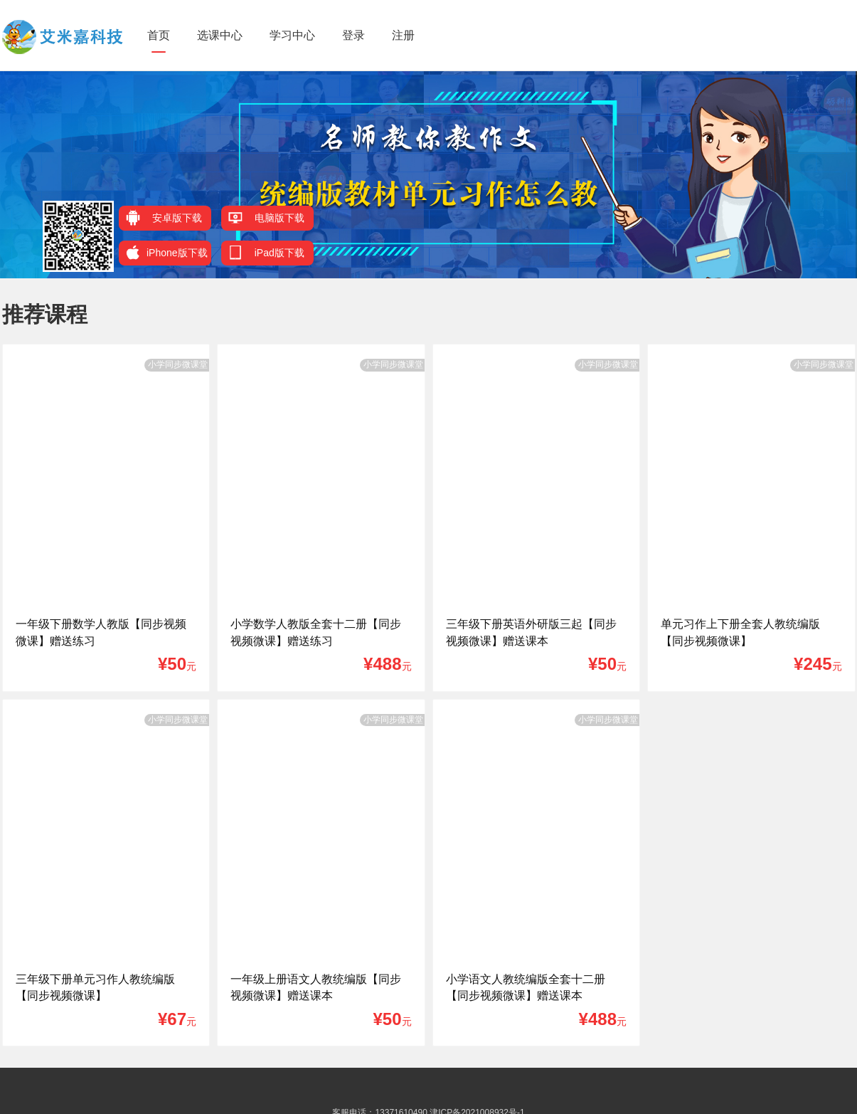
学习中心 (292, 35)
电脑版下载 (266, 217)
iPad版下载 (266, 252)
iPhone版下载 (166, 252)
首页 (158, 35)
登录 (353, 35)
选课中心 (220, 35)
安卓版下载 (164, 217)
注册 (403, 35)
